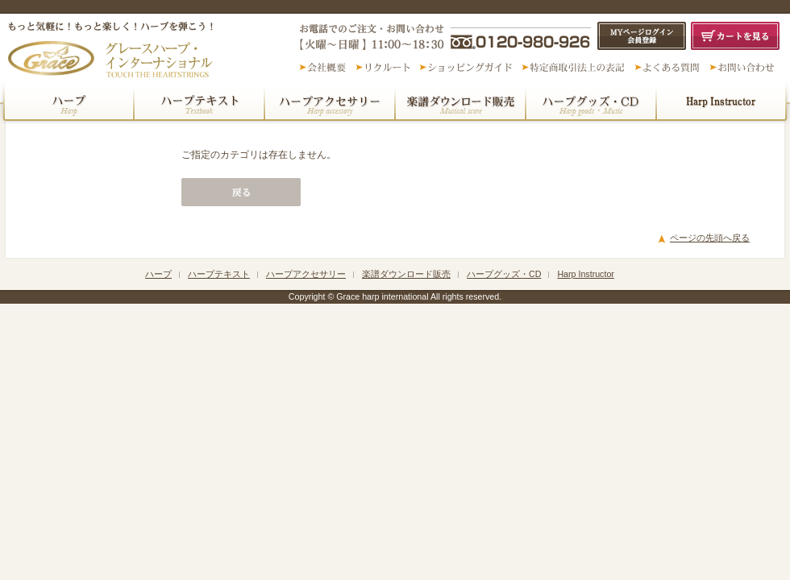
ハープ (67, 102)
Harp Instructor (585, 274)
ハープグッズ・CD (591, 102)
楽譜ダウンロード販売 (460, 102)
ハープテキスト (199, 102)
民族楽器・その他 (723, 102)
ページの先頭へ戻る (710, 237)
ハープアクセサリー (329, 102)
